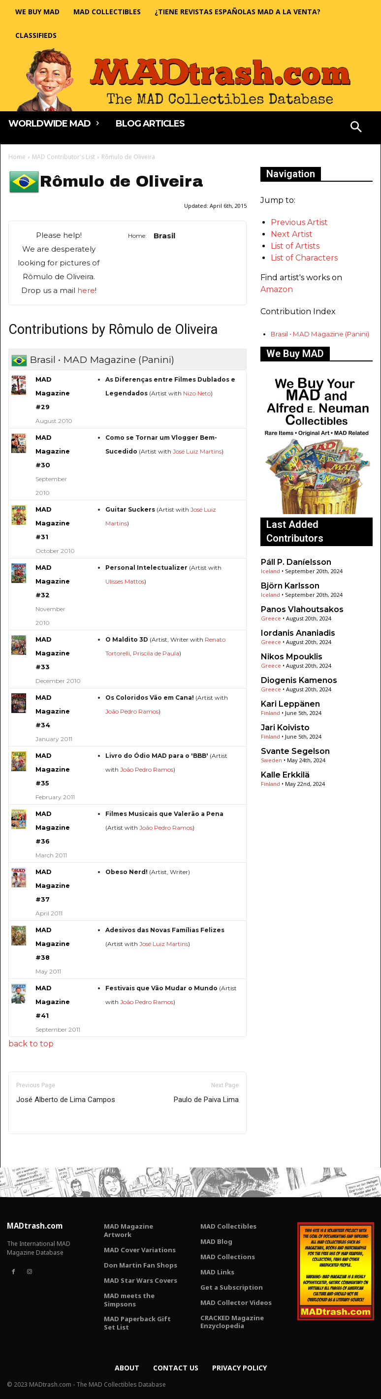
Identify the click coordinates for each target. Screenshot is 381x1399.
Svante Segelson (295, 751)
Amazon (276, 289)
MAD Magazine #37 (52, 885)
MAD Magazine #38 (52, 943)
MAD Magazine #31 (52, 523)
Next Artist (292, 234)
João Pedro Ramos (132, 711)
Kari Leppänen (290, 704)
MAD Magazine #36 (52, 827)
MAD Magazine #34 (52, 711)
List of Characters (304, 257)
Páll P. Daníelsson (296, 562)
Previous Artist (299, 222)
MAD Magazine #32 (52, 581)
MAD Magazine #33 (52, 653)
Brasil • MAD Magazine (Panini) (320, 334)
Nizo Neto (197, 393)
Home (17, 157)
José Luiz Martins (197, 451)
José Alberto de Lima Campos (65, 1099)
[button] (356, 128)
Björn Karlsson (290, 585)
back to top (31, 1043)
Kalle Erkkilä (285, 775)
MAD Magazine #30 (52, 451)
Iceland (270, 571)
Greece (271, 618)
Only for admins (42, 1150)
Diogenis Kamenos (299, 680)
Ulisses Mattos (124, 581)
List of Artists (295, 246)
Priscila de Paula (156, 653)
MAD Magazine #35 (52, 769)
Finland (270, 712)
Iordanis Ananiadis (298, 633)
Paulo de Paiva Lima (206, 1099)
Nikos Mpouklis (291, 656)
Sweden (271, 760)
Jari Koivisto (285, 727)
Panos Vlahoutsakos (302, 609)
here (86, 290)
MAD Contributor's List (63, 157)
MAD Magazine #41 (52, 1001)
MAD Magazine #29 (52, 393)
